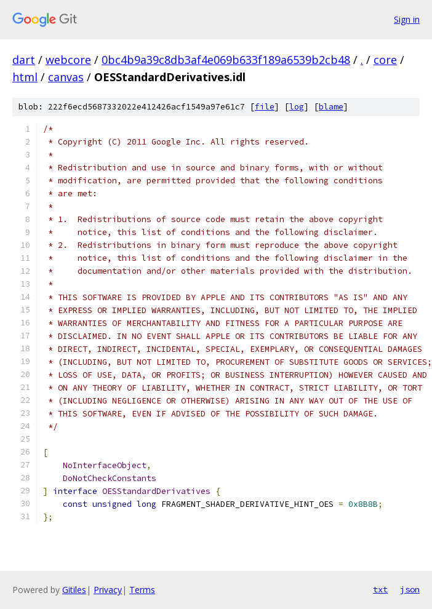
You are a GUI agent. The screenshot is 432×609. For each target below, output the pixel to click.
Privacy (108, 589)
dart (23, 59)
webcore (68, 59)
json (410, 589)
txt (380, 589)
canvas (66, 77)
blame (331, 107)
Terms (142, 589)
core (385, 59)
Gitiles (74, 589)
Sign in (407, 19)
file (264, 107)
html (25, 77)
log (296, 107)
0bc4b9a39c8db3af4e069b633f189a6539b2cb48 (226, 59)
